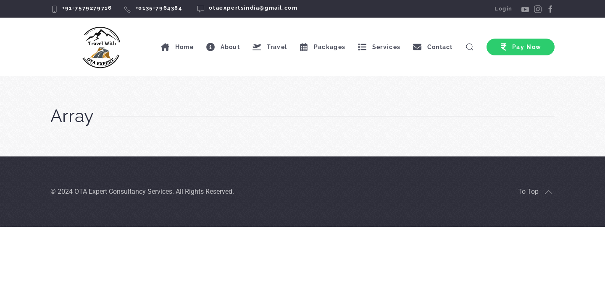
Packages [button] (322, 47)
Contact (433, 47)
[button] (549, 192)
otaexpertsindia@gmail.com (253, 8)
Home (177, 47)
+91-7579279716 (87, 8)
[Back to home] (102, 47)
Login (504, 8)
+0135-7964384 (159, 8)
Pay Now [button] (521, 47)
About (223, 47)
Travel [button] (270, 47)
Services (379, 47)
